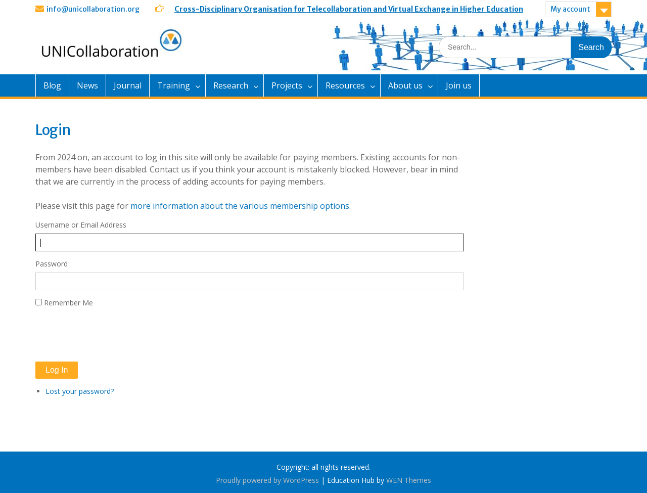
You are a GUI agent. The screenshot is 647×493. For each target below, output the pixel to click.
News (87, 85)
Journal (128, 85)
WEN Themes (408, 480)
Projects (286, 85)
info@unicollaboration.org (93, 9)
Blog (52, 85)
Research (230, 85)
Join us (459, 85)
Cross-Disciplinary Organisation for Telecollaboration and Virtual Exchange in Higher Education (348, 9)
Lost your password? (79, 391)
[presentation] (112, 334)
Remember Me (68, 302)
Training (173, 85)
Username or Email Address (80, 225)
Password (51, 263)
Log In (56, 370)
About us (405, 85)
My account (570, 9)
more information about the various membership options (239, 205)
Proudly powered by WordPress (267, 480)
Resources (345, 85)
